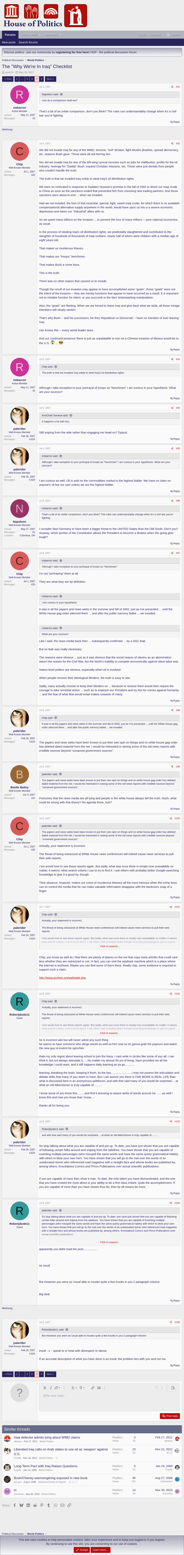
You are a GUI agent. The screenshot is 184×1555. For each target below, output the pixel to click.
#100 (177, 818)
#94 (178, 408)
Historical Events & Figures (52, 1482)
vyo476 (9, 72)
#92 (178, 143)
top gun (18, 1482)
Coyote (17, 1470)
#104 (177, 1203)
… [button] (22, 78)
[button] (39, 35)
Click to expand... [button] (110, 946)
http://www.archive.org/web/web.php (62, 977)
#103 (177, 1121)
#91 (178, 86)
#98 (178, 710)
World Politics (46, 1441)
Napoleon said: (50, 94)
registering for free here (72, 52)
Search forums (28, 42)
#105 (177, 1322)
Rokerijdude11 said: (53, 1129)
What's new (28, 34)
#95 (178, 448)
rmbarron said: (50, 456)
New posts (9, 42)
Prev (9, 78)
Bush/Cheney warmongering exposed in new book (51, 1478)
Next (49, 78)
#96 (178, 500)
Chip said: (47, 366)
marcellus (19, 1494)
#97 (178, 553)
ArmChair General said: (55, 415)
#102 (177, 993)
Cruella (17, 1458)
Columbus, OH (27, 535)
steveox (18, 1441)
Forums (10, 34)
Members (51, 34)
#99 (178, 766)
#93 (178, 359)
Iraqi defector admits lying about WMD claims (47, 1437)
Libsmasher (166, 1481)
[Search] (173, 35)
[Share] (172, 87)
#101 (177, 907)
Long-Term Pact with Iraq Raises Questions (45, 1466)
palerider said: (50, 774)
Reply (176, 121)
